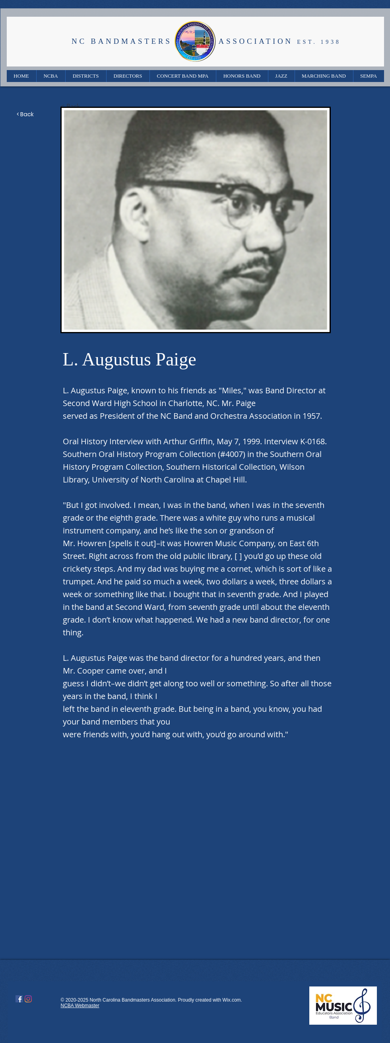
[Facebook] (19, 998)
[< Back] (86, 106)
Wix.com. (232, 1000)
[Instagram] (28, 998)
